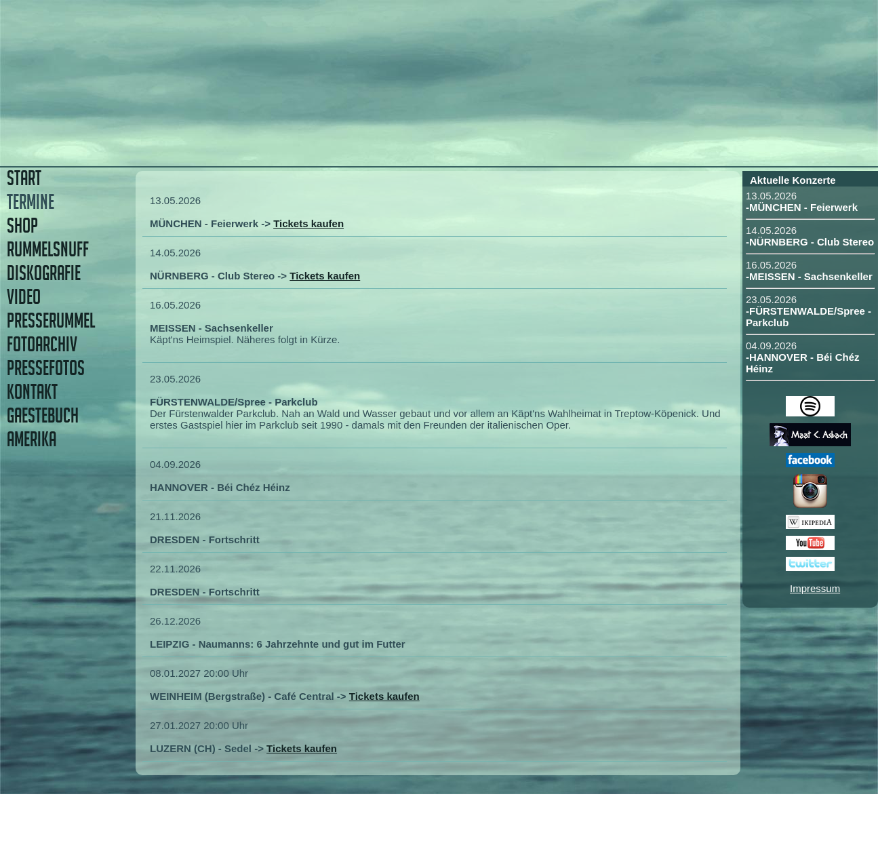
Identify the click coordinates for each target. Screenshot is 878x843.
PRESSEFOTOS (46, 368)
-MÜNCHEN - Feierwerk (802, 207)
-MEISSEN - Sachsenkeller (809, 276)
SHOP (22, 225)
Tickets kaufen (308, 223)
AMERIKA (31, 439)
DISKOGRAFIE (44, 273)
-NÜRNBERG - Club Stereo (810, 242)
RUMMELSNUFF (48, 249)
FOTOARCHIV (42, 344)
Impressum (815, 588)
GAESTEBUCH (43, 415)
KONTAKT (32, 391)
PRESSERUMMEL (51, 320)
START (24, 178)
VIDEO (24, 297)
